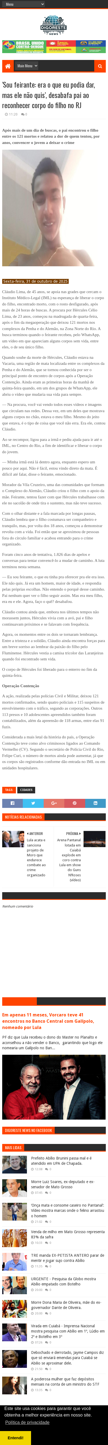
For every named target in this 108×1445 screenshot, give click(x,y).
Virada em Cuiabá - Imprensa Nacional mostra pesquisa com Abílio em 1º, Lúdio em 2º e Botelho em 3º (68, 1331)
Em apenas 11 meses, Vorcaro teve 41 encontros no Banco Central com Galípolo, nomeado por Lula (48, 1021)
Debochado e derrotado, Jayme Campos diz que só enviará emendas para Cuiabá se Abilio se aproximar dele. (67, 1357)
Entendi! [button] (16, 1438)
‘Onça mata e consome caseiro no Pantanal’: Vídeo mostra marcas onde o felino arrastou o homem (67, 1210)
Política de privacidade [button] (27, 1422)
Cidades (26, 789)
